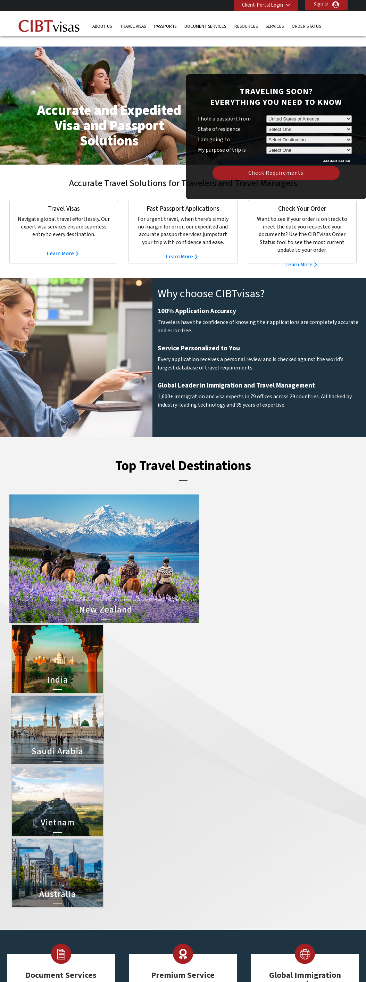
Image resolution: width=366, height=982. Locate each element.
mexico (149, 912)
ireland (148, 904)
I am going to (214, 129)
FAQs (129, 966)
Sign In (321, 4)
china (147, 880)
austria (149, 865)
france (114, 896)
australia (116, 865)
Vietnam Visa (198, 880)
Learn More (60, 243)
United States (156, 943)
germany (150, 896)
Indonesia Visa (200, 904)
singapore (117, 927)
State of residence (219, 119)
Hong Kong (119, 904)
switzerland (154, 935)
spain (147, 927)
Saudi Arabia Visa (203, 912)
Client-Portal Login (261, 4)
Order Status (306, 26)
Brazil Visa (196, 888)
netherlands (120, 919)
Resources (246, 26)
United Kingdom (124, 943)
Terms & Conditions (209, 966)
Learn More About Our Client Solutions (69, 966)
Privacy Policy (161, 966)
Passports (165, 26)
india (112, 912)
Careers (280, 966)
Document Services (205, 26)
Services (275, 26)
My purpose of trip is (222, 138)
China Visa (196, 865)
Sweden (115, 935)
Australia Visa (199, 896)
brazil (147, 872)
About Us (102, 26)
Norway (149, 919)
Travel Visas (133, 26)
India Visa (195, 872)
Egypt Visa (196, 919)
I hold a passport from (224, 108)
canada (115, 880)
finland (149, 888)
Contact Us (275, 865)
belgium (115, 872)
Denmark (116, 888)
